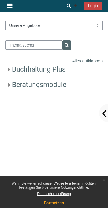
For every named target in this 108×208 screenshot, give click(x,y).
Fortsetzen (54, 202)
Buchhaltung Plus (39, 69)
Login (93, 5)
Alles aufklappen (87, 61)
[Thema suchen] (33, 45)
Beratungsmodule (39, 85)
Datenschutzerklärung (54, 194)
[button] (68, 6)
